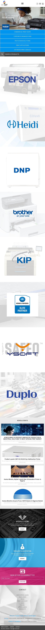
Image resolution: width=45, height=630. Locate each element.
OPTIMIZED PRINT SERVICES (22, 50)
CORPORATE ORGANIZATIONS (22, 36)
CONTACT (18, 627)
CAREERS (12, 627)
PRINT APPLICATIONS (22, 45)
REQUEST (22, 529)
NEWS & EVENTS (4, 627)
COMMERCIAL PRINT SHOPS (22, 32)
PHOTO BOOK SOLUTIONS (22, 41)
